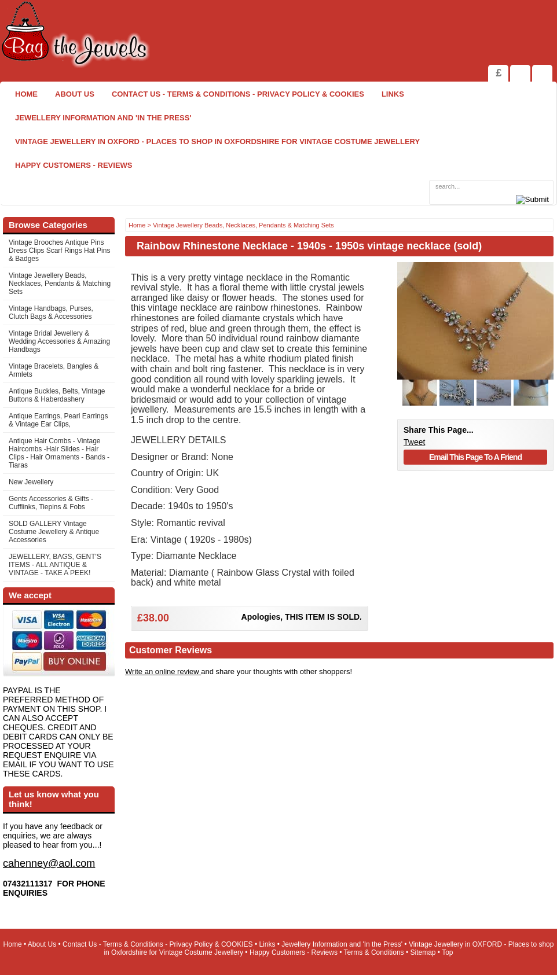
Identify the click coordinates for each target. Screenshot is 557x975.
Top (447, 952)
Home (26, 94)
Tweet (414, 442)
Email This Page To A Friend (475, 457)
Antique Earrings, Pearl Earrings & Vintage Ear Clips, (58, 420)
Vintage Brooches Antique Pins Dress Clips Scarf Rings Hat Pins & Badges (59, 250)
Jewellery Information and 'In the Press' (103, 117)
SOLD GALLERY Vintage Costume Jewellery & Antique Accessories (54, 532)
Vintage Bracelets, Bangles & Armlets (53, 370)
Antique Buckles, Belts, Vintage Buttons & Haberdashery (57, 395)
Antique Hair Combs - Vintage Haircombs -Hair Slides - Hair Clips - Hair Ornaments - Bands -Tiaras (59, 453)
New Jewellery (31, 482)
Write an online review (163, 671)
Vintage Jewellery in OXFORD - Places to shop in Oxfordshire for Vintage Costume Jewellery (217, 141)
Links (393, 94)
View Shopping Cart (520, 73)
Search (542, 73)
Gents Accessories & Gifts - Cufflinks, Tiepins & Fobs (51, 503)
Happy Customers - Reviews (74, 165)
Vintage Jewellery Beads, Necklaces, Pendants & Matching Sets (60, 283)
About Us (74, 94)
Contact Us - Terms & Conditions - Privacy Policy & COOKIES (238, 94)
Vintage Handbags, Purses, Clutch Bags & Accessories (51, 312)
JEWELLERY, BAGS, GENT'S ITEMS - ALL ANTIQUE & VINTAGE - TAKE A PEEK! (55, 565)
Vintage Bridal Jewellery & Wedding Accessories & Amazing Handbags (59, 341)
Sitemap (423, 952)
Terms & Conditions (374, 952)
